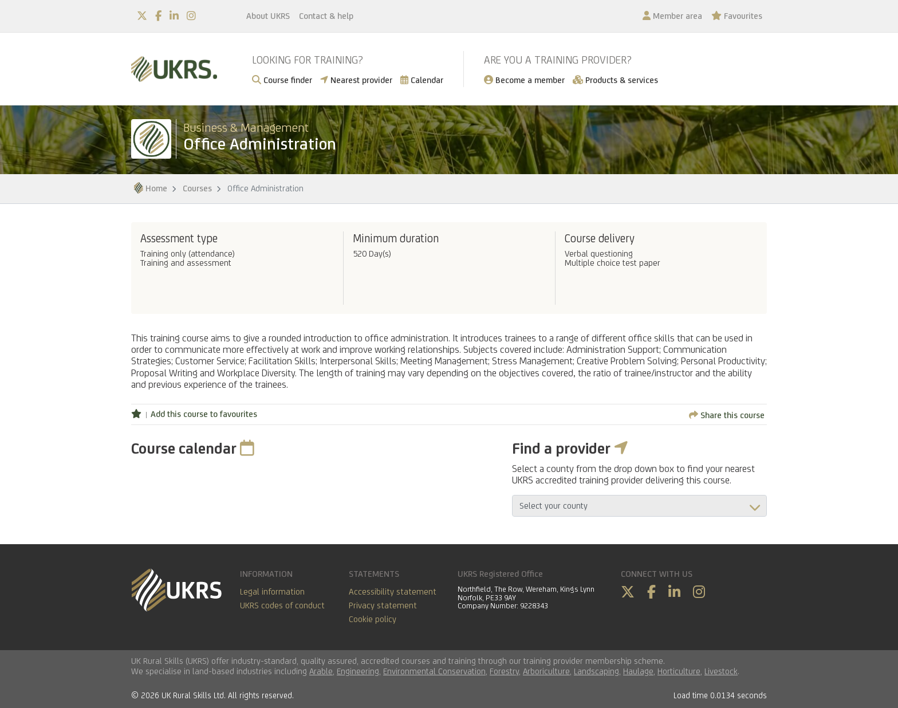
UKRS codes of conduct (282, 605)
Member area (672, 16)
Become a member (524, 80)
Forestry (504, 671)
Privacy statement (383, 605)
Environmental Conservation (434, 671)
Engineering (358, 671)
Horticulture (678, 671)
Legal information (272, 591)
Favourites (736, 16)
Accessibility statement (392, 591)
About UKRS (268, 16)
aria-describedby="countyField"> (639, 506)
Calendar (421, 80)
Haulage (638, 671)
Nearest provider (356, 80)
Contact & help (326, 16)
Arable (321, 671)
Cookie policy (372, 619)
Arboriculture (546, 671)
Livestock (721, 671)
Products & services (615, 80)
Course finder (282, 80)
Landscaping (596, 671)
